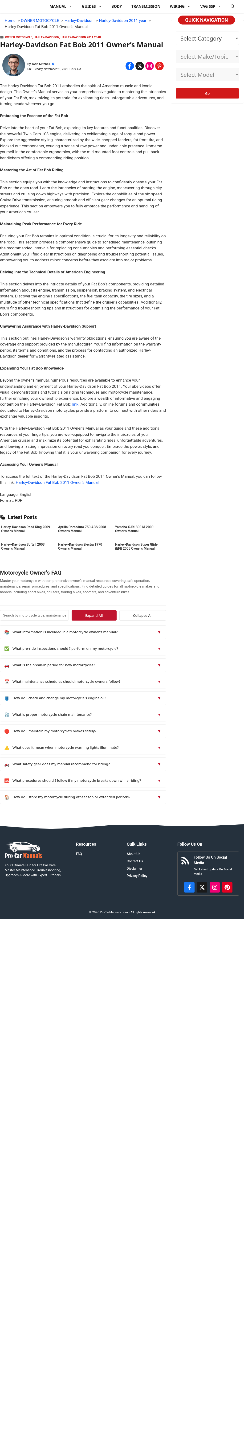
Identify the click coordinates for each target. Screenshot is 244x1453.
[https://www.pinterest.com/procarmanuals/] (227, 887)
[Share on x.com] (139, 66)
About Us (133, 854)
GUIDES (94, 6)
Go (207, 93)
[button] (232, 6)
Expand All (123, 615)
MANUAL (63, 6)
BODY (116, 6)
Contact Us (135, 861)
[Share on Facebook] (130, 66)
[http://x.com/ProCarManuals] (202, 887)
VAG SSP (213, 6)
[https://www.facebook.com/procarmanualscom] (189, 887)
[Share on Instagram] (149, 66)
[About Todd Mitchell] (13, 66)
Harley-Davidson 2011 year (81, 37)
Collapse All (152, 615)
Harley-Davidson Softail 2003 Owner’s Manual (23, 546)
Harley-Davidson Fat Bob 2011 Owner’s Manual (57, 482)
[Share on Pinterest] (159, 66)
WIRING (182, 6)
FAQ (79, 854)
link (75, 404)
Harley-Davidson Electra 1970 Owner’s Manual (80, 546)
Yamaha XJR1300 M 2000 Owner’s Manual (134, 529)
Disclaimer (134, 868)
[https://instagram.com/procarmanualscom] (215, 887)
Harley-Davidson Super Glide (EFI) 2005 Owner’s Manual (136, 546)
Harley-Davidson (46, 37)
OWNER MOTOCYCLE (18, 37)
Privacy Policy (137, 876)
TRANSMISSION (145, 6)
